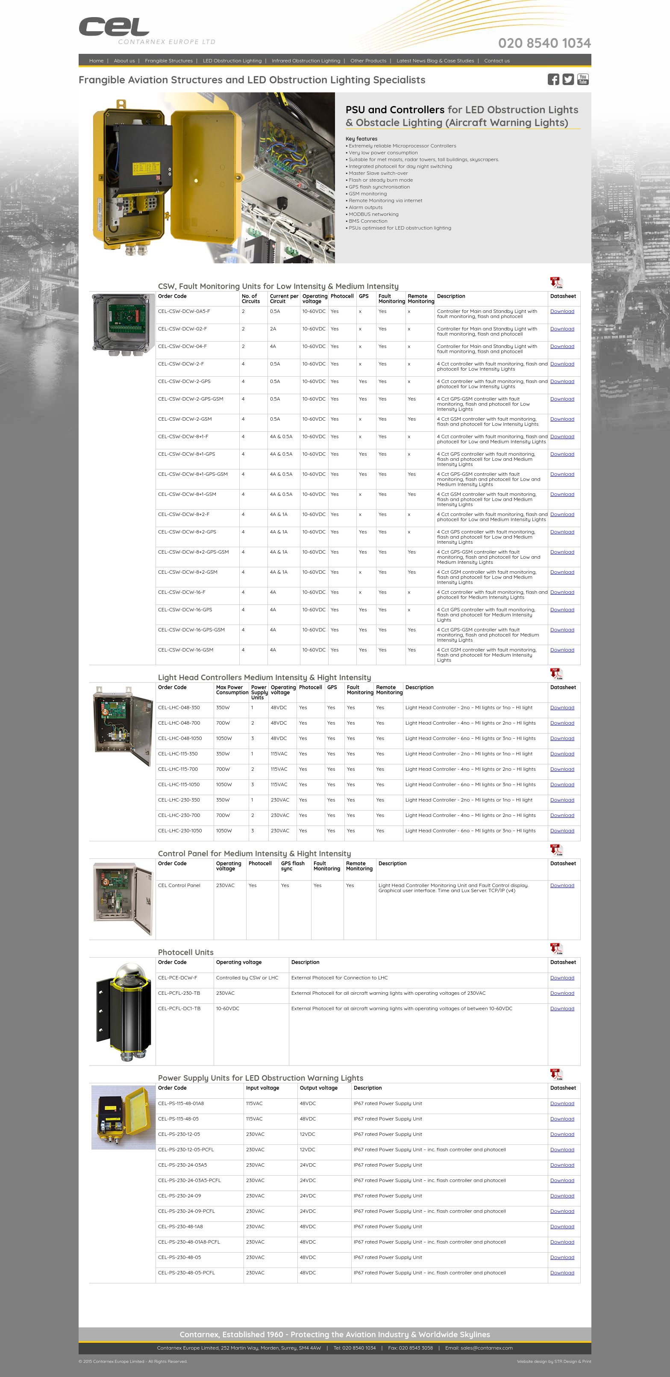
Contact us (497, 60)
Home (96, 60)
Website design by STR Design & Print (554, 1361)
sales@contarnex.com (487, 1348)
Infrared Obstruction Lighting (306, 60)
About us (124, 60)
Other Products (368, 60)
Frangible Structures (169, 60)
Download (562, 311)
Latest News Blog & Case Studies (435, 60)
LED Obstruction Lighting (232, 60)
